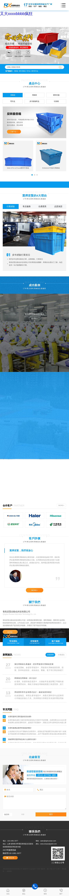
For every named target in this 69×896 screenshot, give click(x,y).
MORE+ (61, 505)
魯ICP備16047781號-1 (54, 869)
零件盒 (28, 71)
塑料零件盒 (34, 71)
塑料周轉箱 (22, 71)
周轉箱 (16, 71)
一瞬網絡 (9, 871)
